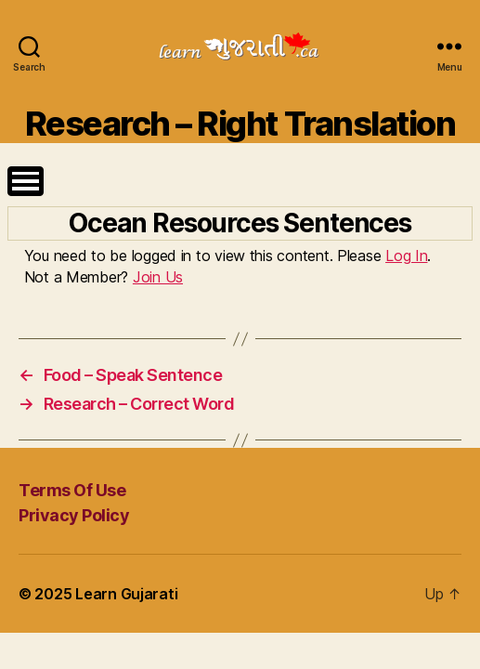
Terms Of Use (72, 490)
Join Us (158, 277)
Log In (406, 255)
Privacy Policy (74, 515)
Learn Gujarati (126, 593)
